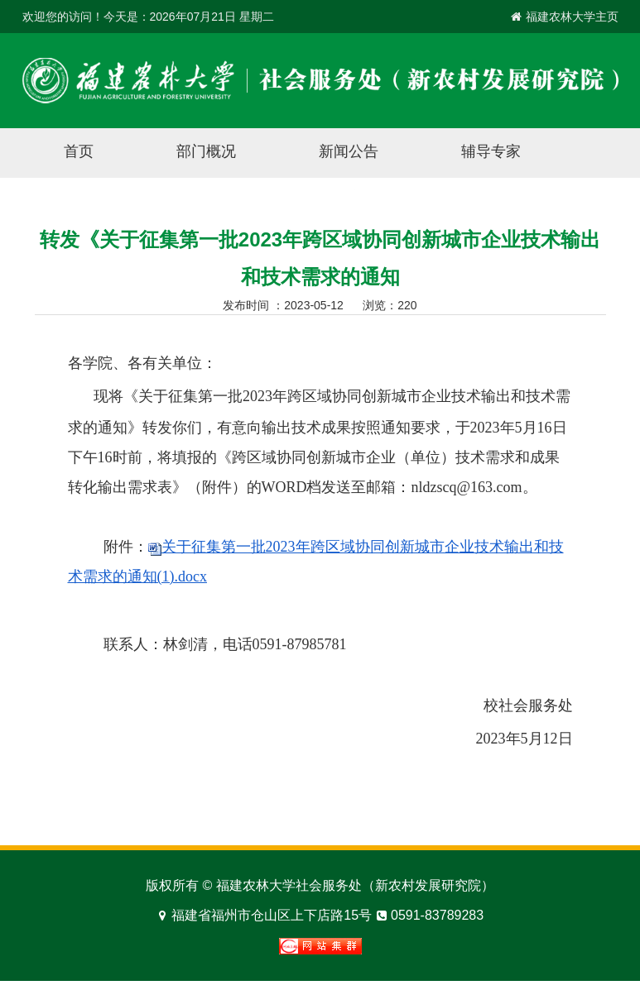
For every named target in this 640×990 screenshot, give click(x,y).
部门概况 (206, 151)
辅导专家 (491, 151)
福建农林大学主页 (572, 16)
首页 (79, 151)
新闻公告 (348, 151)
